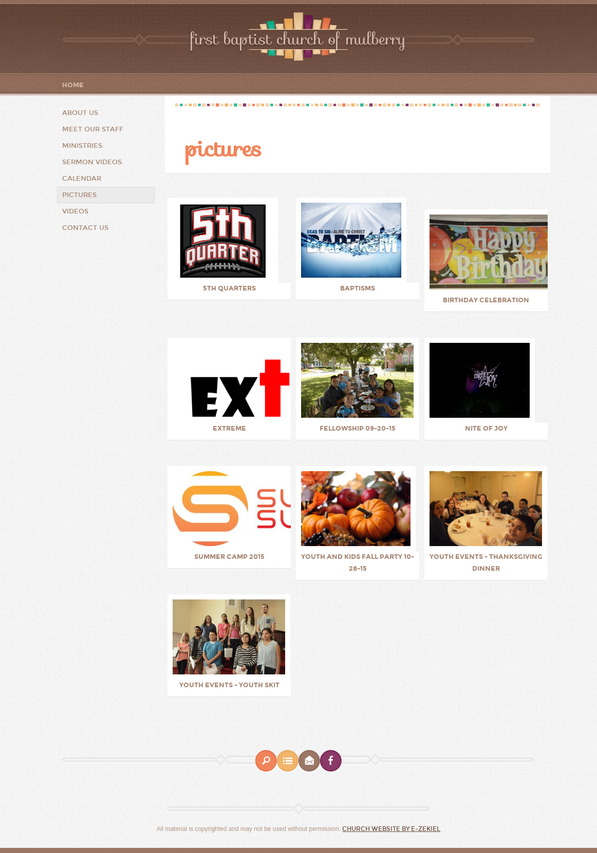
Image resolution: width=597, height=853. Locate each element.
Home (73, 85)
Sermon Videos (92, 162)
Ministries (82, 146)
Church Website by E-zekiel (391, 828)
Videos (75, 211)
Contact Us (85, 228)
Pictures (79, 195)
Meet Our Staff (92, 129)
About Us (80, 113)
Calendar (81, 179)
